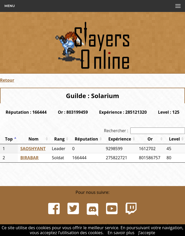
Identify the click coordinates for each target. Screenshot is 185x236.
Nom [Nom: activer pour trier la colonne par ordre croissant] (33, 139)
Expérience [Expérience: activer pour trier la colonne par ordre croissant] (119, 139)
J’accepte (146, 232)
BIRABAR (29, 158)
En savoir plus (121, 232)
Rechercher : (144, 130)
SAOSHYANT (33, 148)
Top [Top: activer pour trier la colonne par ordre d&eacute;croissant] (9, 139)
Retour (7, 80)
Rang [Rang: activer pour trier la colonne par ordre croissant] (59, 139)
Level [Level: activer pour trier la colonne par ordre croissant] (174, 139)
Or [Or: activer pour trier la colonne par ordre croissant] (150, 139)
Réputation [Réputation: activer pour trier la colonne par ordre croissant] (86, 139)
